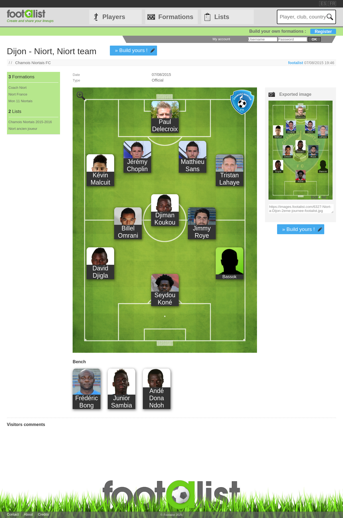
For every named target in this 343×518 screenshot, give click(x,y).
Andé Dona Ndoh (156, 398)
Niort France (18, 94)
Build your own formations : (292, 31)
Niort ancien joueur (23, 129)
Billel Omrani (128, 232)
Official (157, 80)
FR (332, 3)
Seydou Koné (164, 299)
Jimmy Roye (202, 232)
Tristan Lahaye (229, 179)
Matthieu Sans (192, 165)
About (28, 514)
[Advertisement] (33, 223)
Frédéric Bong (86, 402)
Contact (13, 514)
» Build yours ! (131, 50)
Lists (221, 16)
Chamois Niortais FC (33, 63)
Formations (175, 16)
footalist (295, 63)
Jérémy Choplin (137, 165)
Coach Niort (18, 88)
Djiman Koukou (164, 219)
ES (323, 3)
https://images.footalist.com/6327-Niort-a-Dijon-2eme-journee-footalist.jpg (301, 208)
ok (314, 39)
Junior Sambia (121, 402)
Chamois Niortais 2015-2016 (30, 122)
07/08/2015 (161, 74)
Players (113, 16)
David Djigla (100, 272)
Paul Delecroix (165, 125)
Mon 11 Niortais (21, 101)
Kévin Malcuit (100, 179)
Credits (43, 514)
